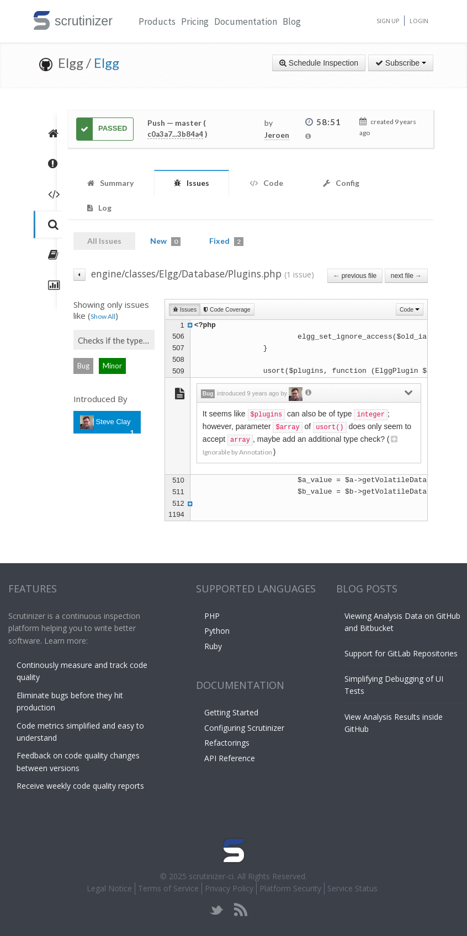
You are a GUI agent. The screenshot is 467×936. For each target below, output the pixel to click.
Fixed (226, 241)
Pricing (195, 21)
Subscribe (400, 62)
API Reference (229, 758)
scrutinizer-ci (211, 876)
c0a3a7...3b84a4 (175, 134)
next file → (406, 276)
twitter (217, 910)
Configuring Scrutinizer (244, 728)
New (165, 241)
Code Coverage (227, 309)
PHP (212, 616)
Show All (103, 316)
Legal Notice (109, 888)
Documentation (245, 21)
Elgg (106, 63)
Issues (185, 309)
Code (410, 309)
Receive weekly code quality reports (80, 785)
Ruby (213, 646)
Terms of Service (168, 888)
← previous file (355, 276)
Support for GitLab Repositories (401, 653)
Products (157, 21)
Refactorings (227, 742)
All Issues (104, 240)
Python (217, 630)
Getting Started (231, 712)
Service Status (352, 888)
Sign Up (387, 21)
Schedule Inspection (318, 62)
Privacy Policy (229, 888)
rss (240, 910)
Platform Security (290, 888)
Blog (292, 21)
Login (419, 21)
